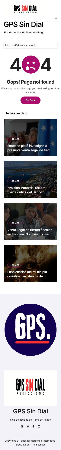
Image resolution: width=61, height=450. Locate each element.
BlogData (21, 444)
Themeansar (38, 444)
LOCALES (14, 139)
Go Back (30, 100)
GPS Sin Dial (24, 24)
